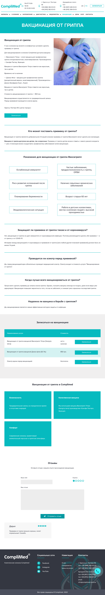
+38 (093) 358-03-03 (70, 9)
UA (82, 6)
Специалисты (67, 565)
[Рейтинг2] (75, 481)
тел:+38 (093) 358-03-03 (87, 577)
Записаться (97, 6)
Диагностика (41, 14)
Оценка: (75, 477)
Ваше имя (24, 477)
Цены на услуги (67, 568)
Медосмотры (54, 14)
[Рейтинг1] (74, 481)
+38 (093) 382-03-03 (48, 9)
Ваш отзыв (24, 487)
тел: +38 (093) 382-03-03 (87, 568)
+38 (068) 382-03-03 (48, 7)
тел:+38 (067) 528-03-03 (87, 574)
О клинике (15, 14)
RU (86, 6)
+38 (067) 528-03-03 (69, 7)
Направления (28, 14)
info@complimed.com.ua (87, 582)
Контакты (89, 14)
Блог (82, 14)
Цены (77, 14)
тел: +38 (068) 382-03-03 (87, 565)
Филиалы (4, 14)
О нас (64, 563)
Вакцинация (67, 14)
